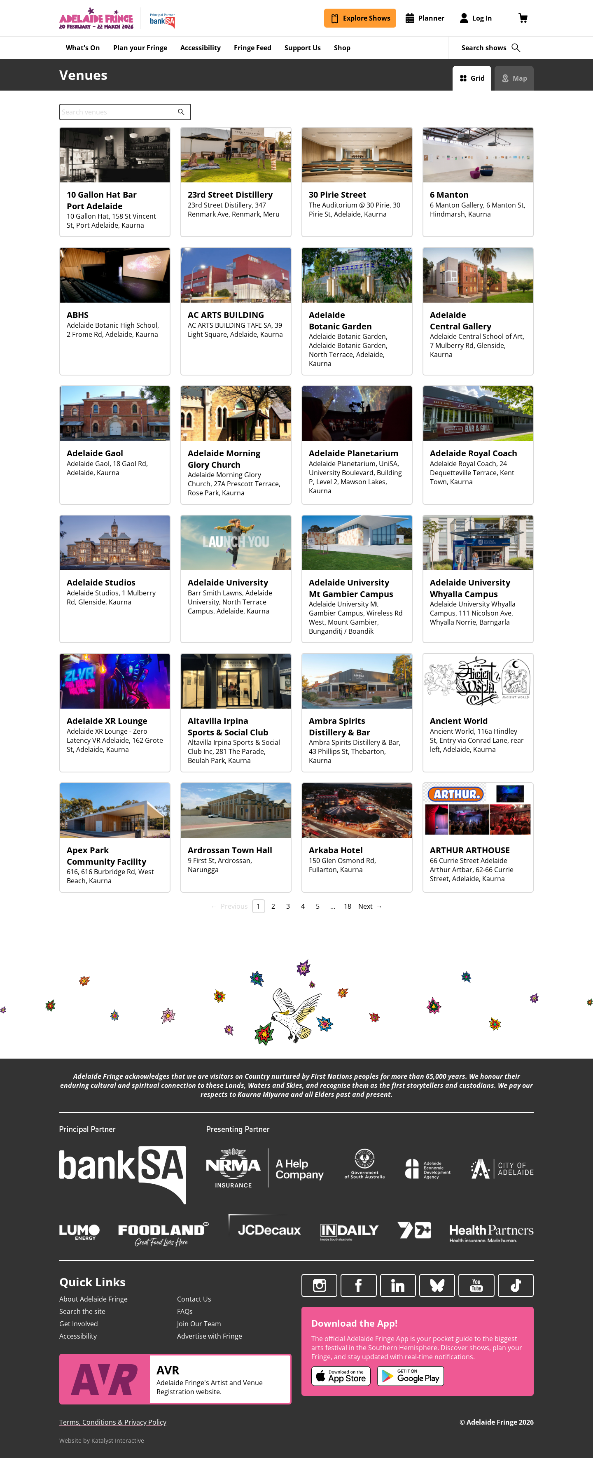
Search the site (82, 1311)
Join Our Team (199, 1323)
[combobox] (125, 112)
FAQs (185, 1311)
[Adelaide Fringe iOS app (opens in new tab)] (341, 1376)
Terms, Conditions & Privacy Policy (112, 1422)
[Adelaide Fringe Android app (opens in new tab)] (410, 1376)
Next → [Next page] (370, 906)
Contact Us (194, 1299)
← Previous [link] (229, 906)
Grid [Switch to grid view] (478, 78)
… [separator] (332, 906)
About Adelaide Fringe (93, 1299)
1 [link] (258, 906)
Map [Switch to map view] (520, 78)
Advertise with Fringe (209, 1336)
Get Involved (78, 1323)
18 (347, 906)
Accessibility (78, 1336)
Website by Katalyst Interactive (101, 1440)
